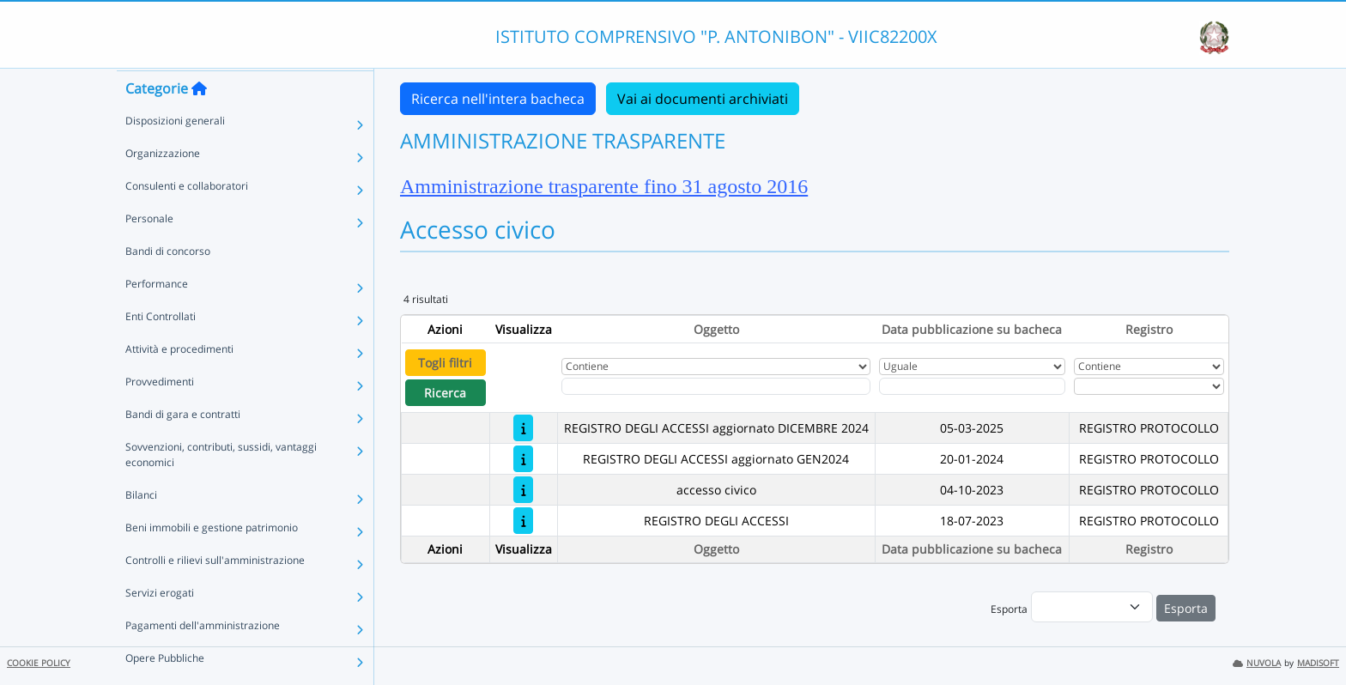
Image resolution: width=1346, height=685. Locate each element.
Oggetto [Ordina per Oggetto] (716, 329)
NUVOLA (1257, 663)
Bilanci (141, 527)
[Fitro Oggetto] (715, 386)
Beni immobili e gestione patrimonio (211, 560)
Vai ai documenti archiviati (702, 98)
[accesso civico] (523, 489)
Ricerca (445, 393)
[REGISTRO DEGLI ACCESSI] (523, 520)
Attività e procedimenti (179, 381)
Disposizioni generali (175, 153)
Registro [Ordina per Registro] (1149, 329)
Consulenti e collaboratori (186, 218)
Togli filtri (445, 363)
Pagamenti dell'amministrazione (202, 658)
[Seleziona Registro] (1149, 386)
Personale (149, 251)
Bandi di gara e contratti (182, 446)
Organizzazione (162, 186)
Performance (156, 316)
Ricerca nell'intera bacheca (498, 98)
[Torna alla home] (199, 121)
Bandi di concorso (167, 283)
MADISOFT (1318, 663)
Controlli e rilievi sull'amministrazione (215, 592)
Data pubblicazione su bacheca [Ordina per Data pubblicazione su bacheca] (972, 329)
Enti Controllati (160, 349)
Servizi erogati (159, 625)
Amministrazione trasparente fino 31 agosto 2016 (604, 186)
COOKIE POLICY (38, 663)
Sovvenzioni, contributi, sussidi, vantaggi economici (221, 487)
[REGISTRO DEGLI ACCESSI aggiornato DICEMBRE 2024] (523, 428)
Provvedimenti (159, 414)
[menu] (1092, 606)
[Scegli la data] (972, 386)
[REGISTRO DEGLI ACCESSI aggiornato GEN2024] (523, 459)
